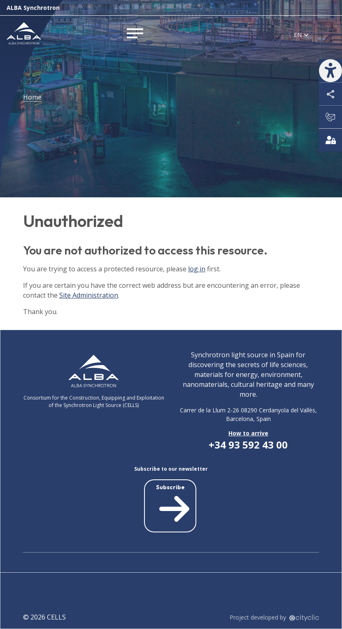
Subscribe (173, 504)
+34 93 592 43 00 (248, 444)
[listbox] (301, 34)
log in (196, 268)
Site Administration (88, 295)
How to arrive (248, 433)
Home (32, 97)
